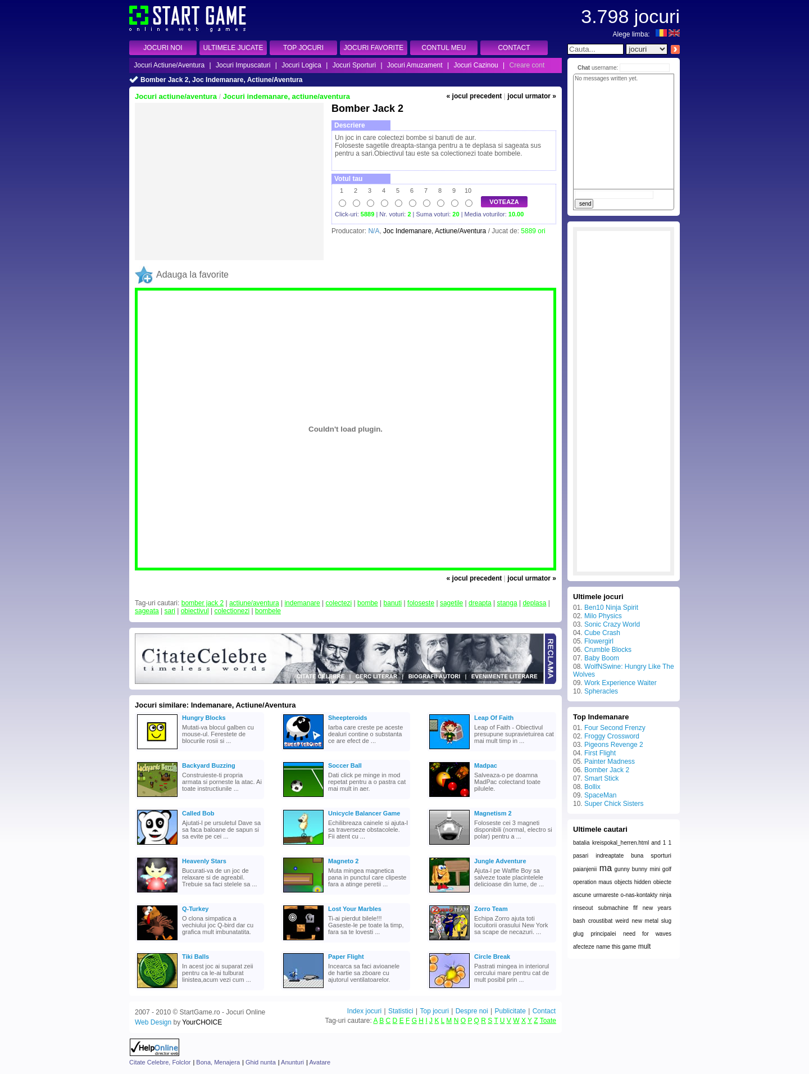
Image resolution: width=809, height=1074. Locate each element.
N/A (373, 231)
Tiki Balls (195, 956)
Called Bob (198, 813)
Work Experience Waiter (620, 683)
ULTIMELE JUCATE (233, 48)
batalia (581, 843)
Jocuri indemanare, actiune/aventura (286, 96)
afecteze (583, 947)
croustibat (600, 921)
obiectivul (195, 611)
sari (170, 611)
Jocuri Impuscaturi (243, 65)
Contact (544, 1011)
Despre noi (472, 1011)
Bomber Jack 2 (606, 770)
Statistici (400, 1011)
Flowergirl (598, 641)
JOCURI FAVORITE (373, 48)
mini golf (660, 869)
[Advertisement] (229, 181)
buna (637, 856)
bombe (367, 603)
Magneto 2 (343, 861)
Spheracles (601, 691)
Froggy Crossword (611, 736)
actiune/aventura (254, 603)
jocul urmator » (531, 96)
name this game (616, 947)
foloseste (420, 603)
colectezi (339, 603)
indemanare (302, 603)
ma (605, 868)
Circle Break (492, 956)
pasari (580, 856)
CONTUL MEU (444, 48)
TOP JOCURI (303, 48)
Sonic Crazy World (612, 624)
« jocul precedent (474, 96)
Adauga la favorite (192, 274)
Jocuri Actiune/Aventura (169, 65)
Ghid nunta (261, 1062)
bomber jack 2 (202, 603)
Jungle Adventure (500, 861)
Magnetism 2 (493, 813)
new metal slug (651, 921)
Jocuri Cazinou (475, 65)
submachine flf (618, 908)
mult (644, 946)
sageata (147, 611)
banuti (393, 603)
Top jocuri (434, 1011)
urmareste (606, 895)
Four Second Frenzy (615, 728)
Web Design (153, 1022)
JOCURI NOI (162, 48)
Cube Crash (602, 633)
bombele (268, 611)
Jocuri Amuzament (415, 65)
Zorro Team (491, 908)
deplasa (534, 603)
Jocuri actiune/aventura (176, 96)
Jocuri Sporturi (354, 65)
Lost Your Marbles (354, 908)
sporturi (661, 855)
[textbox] (595, 49)
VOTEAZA (504, 201)
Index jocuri (364, 1011)
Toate (548, 1021)
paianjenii (585, 869)
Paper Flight (346, 956)
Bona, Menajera (218, 1062)
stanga (507, 603)
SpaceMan (600, 795)
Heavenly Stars (204, 861)
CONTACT (514, 48)
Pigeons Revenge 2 (613, 745)
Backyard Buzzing (208, 765)
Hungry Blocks (204, 717)
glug (578, 934)
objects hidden (633, 882)
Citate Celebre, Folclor (159, 1062)
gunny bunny (631, 869)
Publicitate (509, 1011)
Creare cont (527, 65)
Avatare (319, 1062)
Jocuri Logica (301, 65)
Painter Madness (609, 761)
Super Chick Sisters (613, 804)
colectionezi (231, 611)
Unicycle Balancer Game (364, 813)
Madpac (485, 765)
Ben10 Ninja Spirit (611, 607)
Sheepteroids (347, 717)
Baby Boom (601, 658)
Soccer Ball (345, 765)
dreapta (480, 603)
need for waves (647, 934)
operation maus (592, 882)
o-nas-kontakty (639, 895)
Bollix (592, 787)
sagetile (451, 603)
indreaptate (610, 856)
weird (622, 921)
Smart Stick (601, 778)
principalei (603, 934)
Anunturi (292, 1062)
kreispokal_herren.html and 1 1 (631, 843)
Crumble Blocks (607, 650)
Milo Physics (603, 616)
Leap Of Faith (493, 717)
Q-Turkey (195, 908)
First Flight (600, 753)
